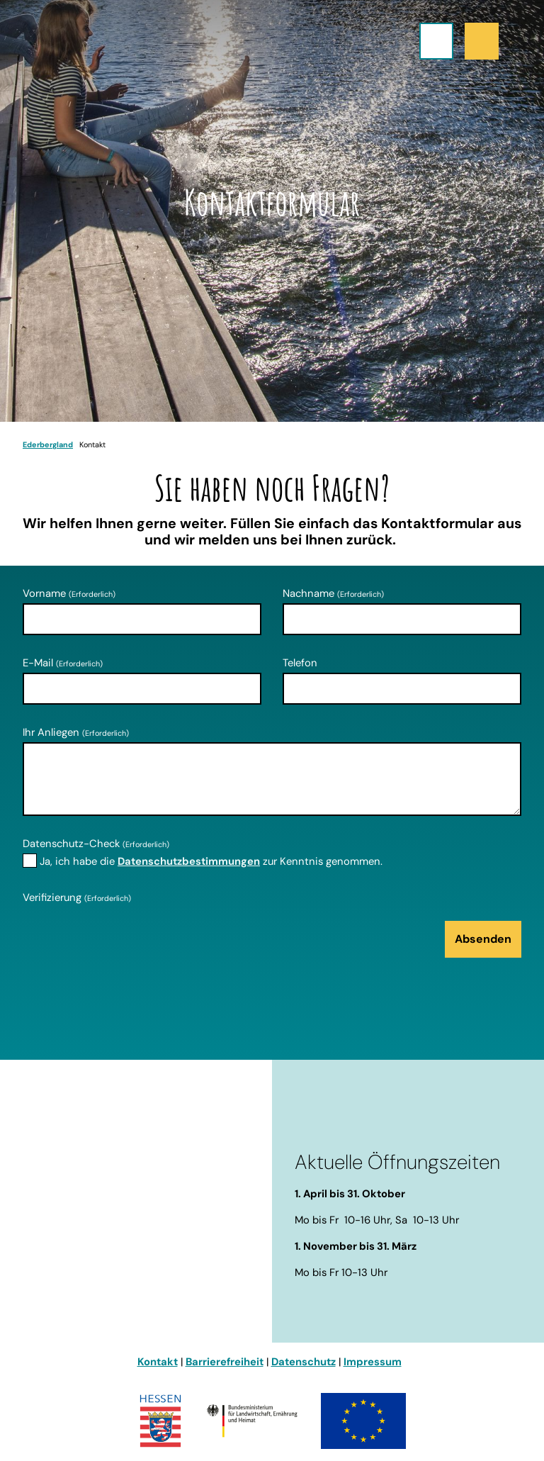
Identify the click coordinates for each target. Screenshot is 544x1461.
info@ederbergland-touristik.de (106, 1279)
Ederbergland (48, 444)
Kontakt (157, 1362)
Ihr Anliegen (76, 732)
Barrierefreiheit (225, 1362)
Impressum (373, 1362)
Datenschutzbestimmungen (189, 861)
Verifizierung (77, 897)
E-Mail (63, 663)
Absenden (483, 938)
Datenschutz (303, 1362)
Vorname (69, 593)
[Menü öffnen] (436, 41)
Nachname (333, 593)
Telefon (300, 663)
